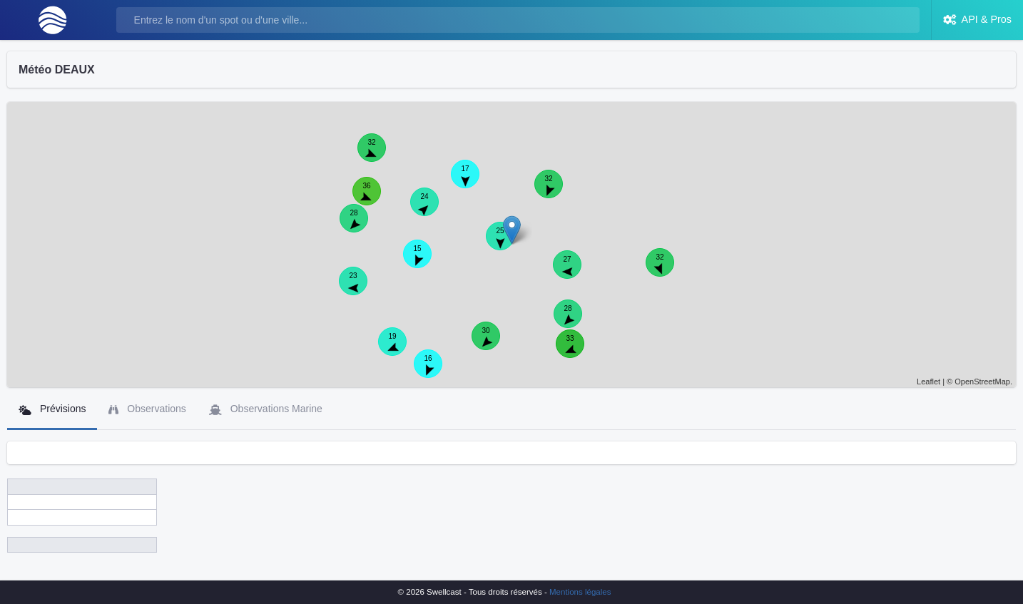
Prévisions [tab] (52, 409)
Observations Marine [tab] (265, 409)
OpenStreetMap (982, 381)
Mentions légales (580, 592)
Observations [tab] (146, 409)
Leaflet (928, 381)
